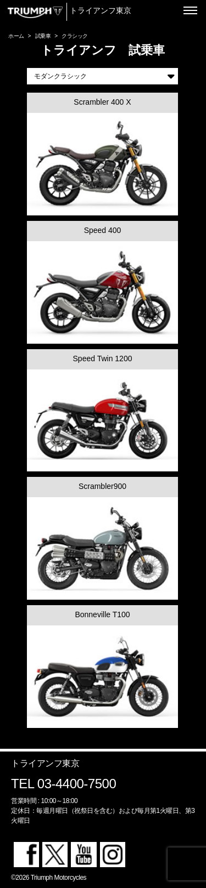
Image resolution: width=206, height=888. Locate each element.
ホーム (16, 36)
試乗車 (43, 36)
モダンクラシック (104, 76)
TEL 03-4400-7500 (63, 783)
